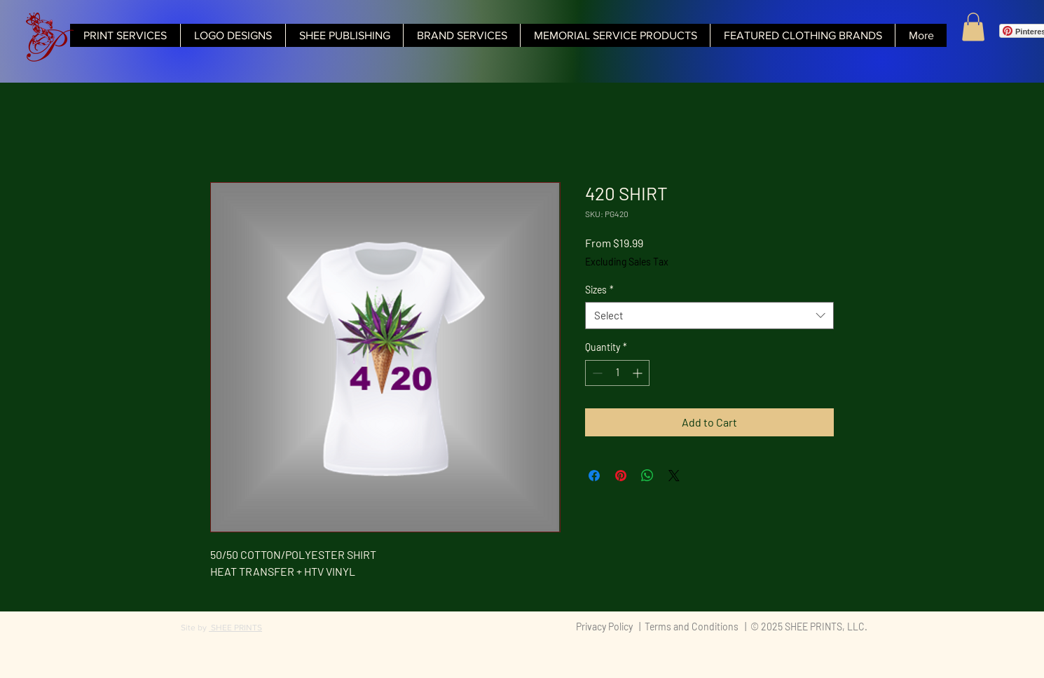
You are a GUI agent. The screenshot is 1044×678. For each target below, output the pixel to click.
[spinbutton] (617, 373)
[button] (973, 27)
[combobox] (709, 315)
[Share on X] (674, 475)
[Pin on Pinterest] (620, 475)
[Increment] (638, 373)
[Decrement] (596, 373)
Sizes (599, 290)
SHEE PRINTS (235, 627)
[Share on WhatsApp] (647, 475)
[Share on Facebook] (594, 475)
